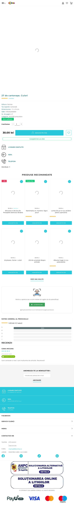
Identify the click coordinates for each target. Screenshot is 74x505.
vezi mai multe (37, 279)
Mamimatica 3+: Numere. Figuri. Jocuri (37, 211)
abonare (37, 380)
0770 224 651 (12, 442)
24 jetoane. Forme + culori (13, 260)
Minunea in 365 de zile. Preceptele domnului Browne (13, 211)
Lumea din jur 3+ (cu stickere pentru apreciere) (61, 211)
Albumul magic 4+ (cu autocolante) (61, 261)
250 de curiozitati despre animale (37, 261)
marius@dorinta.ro (15, 449)
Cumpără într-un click (37, 139)
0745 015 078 (12, 446)
